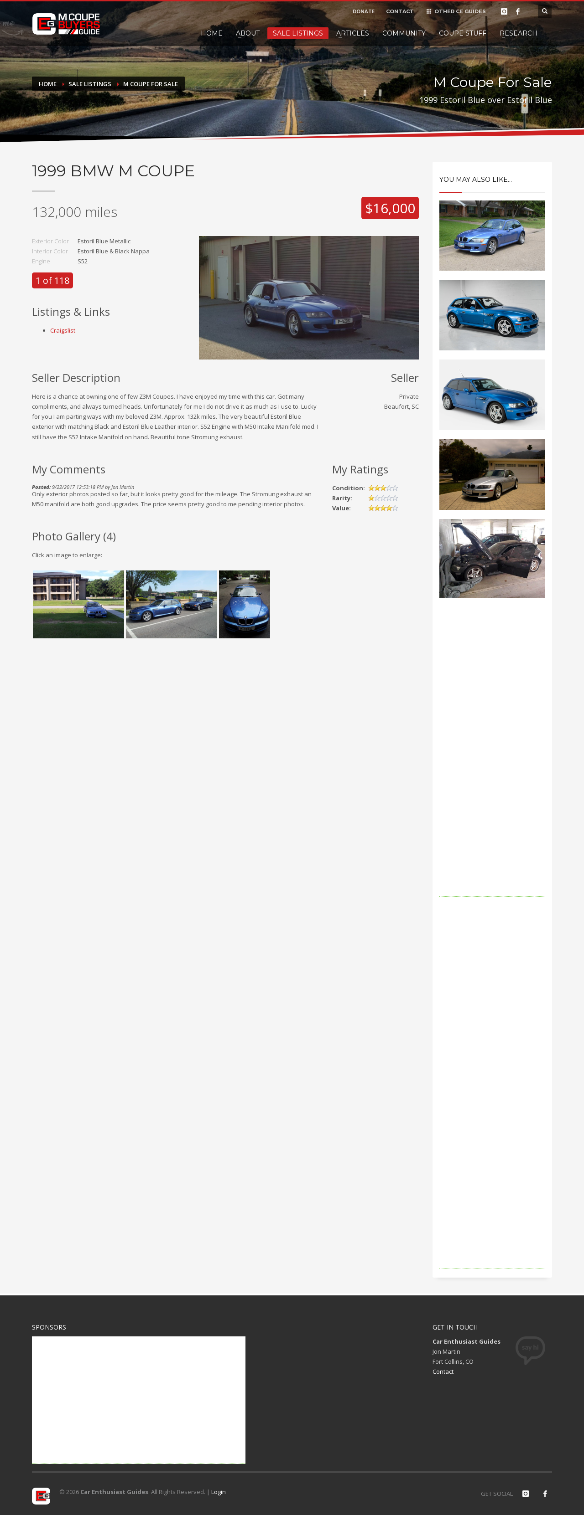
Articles (352, 33)
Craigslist (62, 330)
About (248, 33)
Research (518, 33)
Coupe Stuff (462, 33)
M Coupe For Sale (150, 84)
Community (404, 33)
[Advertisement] (492, 760)
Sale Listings (298, 33)
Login (218, 1492)
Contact (443, 1371)
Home (212, 33)
